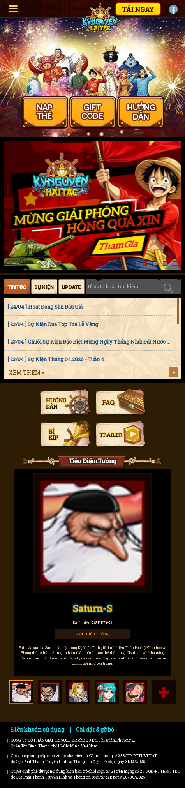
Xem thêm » (26, 372)
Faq (120, 403)
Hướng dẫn (65, 403)
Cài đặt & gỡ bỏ (95, 729)
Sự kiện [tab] (44, 286)
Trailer (120, 435)
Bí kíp (65, 435)
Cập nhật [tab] (71, 286)
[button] (145, 263)
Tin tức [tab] (17, 286)
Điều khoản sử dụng (37, 729)
